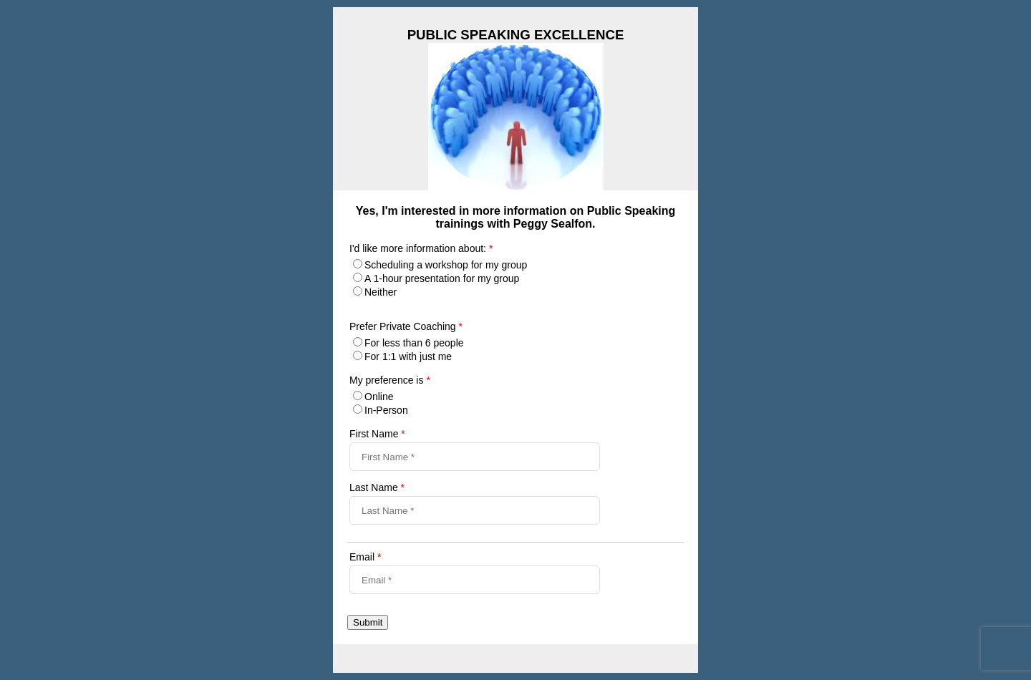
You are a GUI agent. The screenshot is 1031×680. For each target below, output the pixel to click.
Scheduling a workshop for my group (445, 265)
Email (365, 557)
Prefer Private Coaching (406, 326)
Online (378, 396)
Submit (367, 622)
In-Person (386, 410)
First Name (377, 433)
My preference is (389, 380)
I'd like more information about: (421, 248)
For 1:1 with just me (408, 356)
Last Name (377, 487)
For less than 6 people (414, 343)
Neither (380, 292)
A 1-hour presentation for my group (441, 278)
